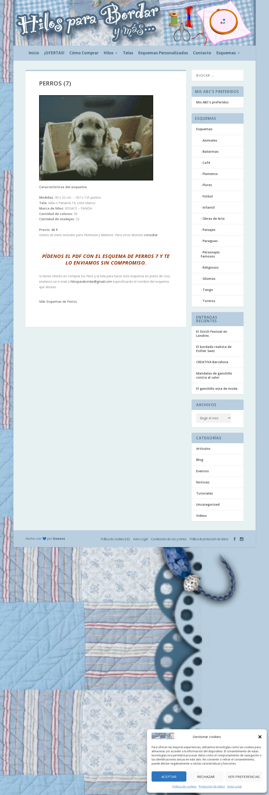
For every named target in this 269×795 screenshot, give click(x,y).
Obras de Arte (214, 218)
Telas (128, 53)
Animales (210, 140)
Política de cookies (184, 786)
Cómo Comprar (84, 53)
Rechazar (206, 776)
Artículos (203, 448)
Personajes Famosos (210, 254)
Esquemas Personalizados (163, 53)
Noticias (202, 482)
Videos (201, 515)
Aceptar (168, 776)
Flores (207, 185)
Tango (208, 290)
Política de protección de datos (209, 539)
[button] (260, 737)
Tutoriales (204, 493)
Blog (199, 460)
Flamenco (210, 174)
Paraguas (210, 241)
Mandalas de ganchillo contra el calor (214, 375)
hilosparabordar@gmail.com (91, 281)
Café (206, 162)
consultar (151, 235)
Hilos (108, 53)
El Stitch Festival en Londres (211, 333)
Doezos (59, 538)
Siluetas (209, 278)
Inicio (33, 53)
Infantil (209, 207)
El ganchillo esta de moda (216, 388)
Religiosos (210, 267)
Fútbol (208, 196)
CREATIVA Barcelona (212, 362)
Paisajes (209, 230)
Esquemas (226, 53)
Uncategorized (208, 504)
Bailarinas (210, 151)
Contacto (202, 53)
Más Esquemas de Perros (58, 301)
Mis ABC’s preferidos (212, 102)
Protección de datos (212, 786)
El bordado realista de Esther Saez (213, 349)
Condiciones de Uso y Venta (168, 539)
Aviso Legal (234, 786)
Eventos (202, 471)
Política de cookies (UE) (115, 539)
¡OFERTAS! (54, 53)
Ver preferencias (244, 776)
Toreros (209, 301)
